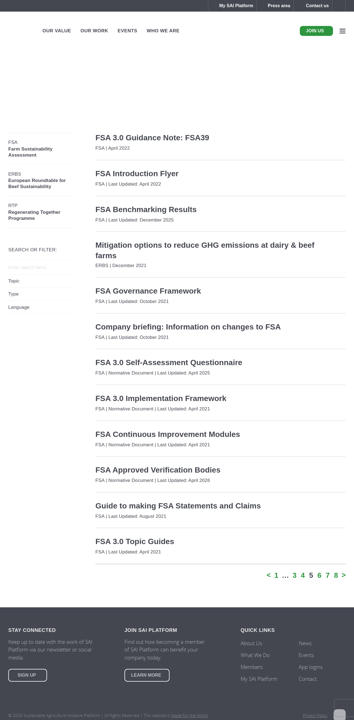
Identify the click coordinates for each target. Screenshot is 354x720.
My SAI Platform (236, 5)
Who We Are (163, 30)
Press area (279, 5)
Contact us (317, 5)
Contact (308, 678)
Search (338, 6)
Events (127, 30)
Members (252, 666)
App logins (311, 666)
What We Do (255, 655)
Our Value (57, 30)
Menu (342, 31)
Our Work (94, 30)
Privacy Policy (315, 715)
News (305, 643)
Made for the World (189, 715)
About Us (251, 643)
